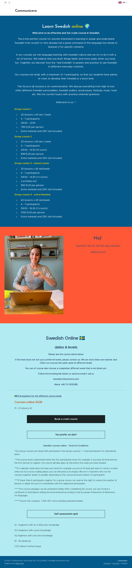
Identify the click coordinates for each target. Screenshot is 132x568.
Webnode (19, 563)
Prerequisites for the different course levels (39, 396)
